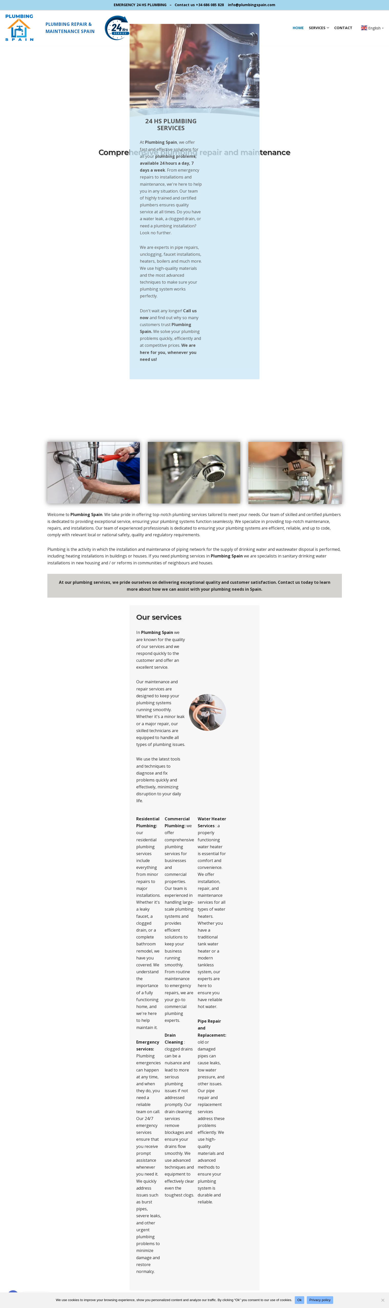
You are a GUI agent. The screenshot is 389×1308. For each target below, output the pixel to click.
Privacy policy (320, 1300)
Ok (299, 1300)
